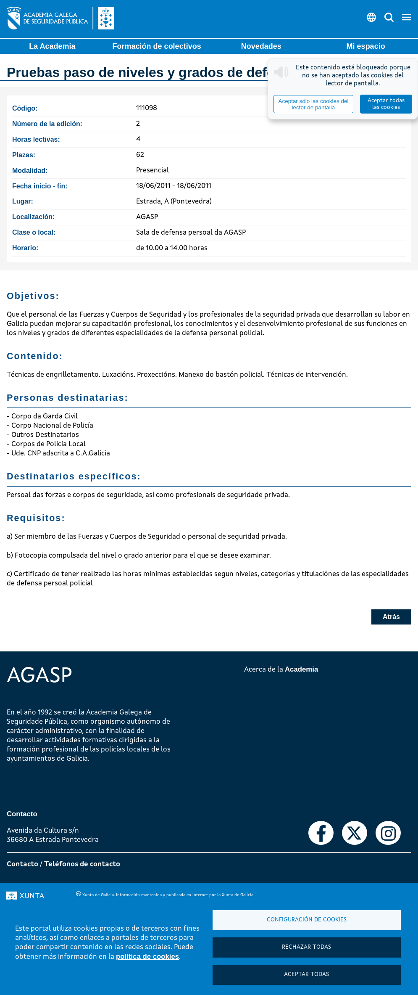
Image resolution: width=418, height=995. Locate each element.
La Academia (52, 46)
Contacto (22, 864)
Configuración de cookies (307, 920)
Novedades (261, 46)
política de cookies (147, 957)
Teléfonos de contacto (82, 864)
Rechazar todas (306, 947)
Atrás (391, 616)
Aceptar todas (306, 974)
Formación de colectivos (157, 46)
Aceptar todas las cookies (386, 104)
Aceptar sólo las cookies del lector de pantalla (313, 104)
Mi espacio (366, 46)
